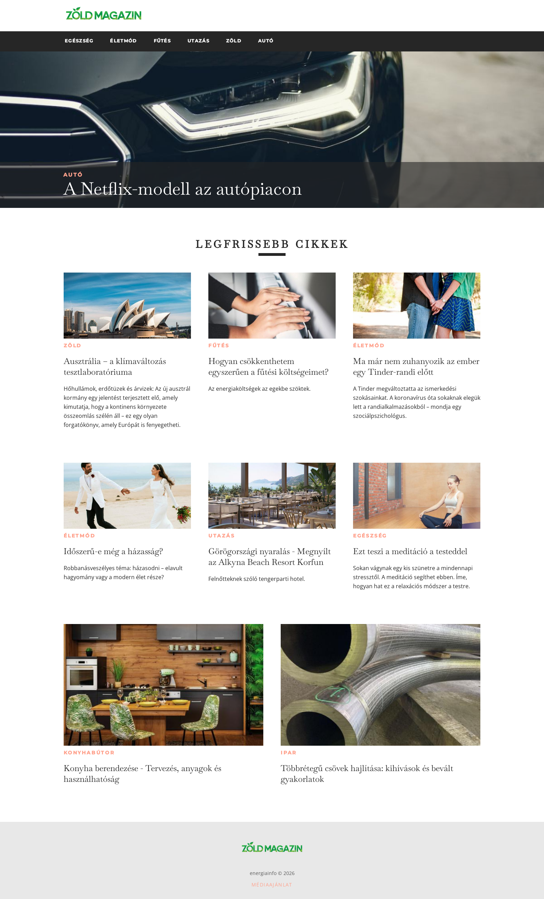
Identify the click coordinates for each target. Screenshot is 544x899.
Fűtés (219, 345)
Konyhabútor (89, 753)
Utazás (221, 536)
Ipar (289, 753)
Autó (73, 174)
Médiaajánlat (272, 884)
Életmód (369, 345)
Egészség (370, 536)
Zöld (73, 345)
